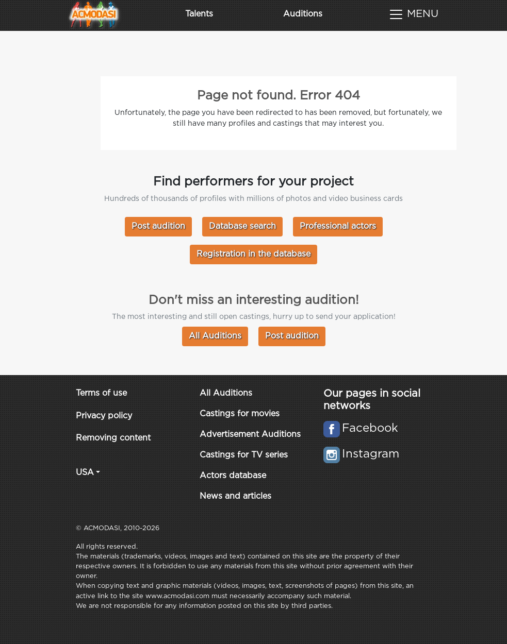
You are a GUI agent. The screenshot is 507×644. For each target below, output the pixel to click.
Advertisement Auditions (250, 434)
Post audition (158, 226)
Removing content (113, 438)
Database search (242, 226)
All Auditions (215, 336)
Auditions (302, 14)
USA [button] (85, 473)
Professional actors (338, 226)
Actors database (233, 476)
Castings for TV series (244, 455)
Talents (199, 14)
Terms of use (101, 393)
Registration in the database (253, 254)
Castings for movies (240, 414)
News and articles (235, 496)
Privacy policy (104, 416)
